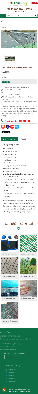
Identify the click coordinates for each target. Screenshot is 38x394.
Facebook (11, 357)
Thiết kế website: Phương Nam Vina (19, 392)
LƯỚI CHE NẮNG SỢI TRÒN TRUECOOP (14, 321)
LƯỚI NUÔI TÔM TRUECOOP (11, 299)
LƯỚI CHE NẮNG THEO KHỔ (11, 254)
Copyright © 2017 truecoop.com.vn (19, 389)
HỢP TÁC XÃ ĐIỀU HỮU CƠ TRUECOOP (19, 10)
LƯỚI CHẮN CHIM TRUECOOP (11, 276)
